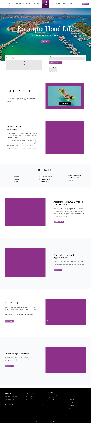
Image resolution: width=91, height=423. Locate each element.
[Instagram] (10, 4)
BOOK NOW (85, 3)
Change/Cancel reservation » (54, 71)
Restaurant (29, 3)
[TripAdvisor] (6, 4)
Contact (71, 3)
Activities (64, 3)
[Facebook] (3, 4)
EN (76, 4)
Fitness (17, 179)
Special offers (56, 3)
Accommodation (19, 3)
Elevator (17, 176)
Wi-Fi (16, 178)
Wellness (36, 3)
